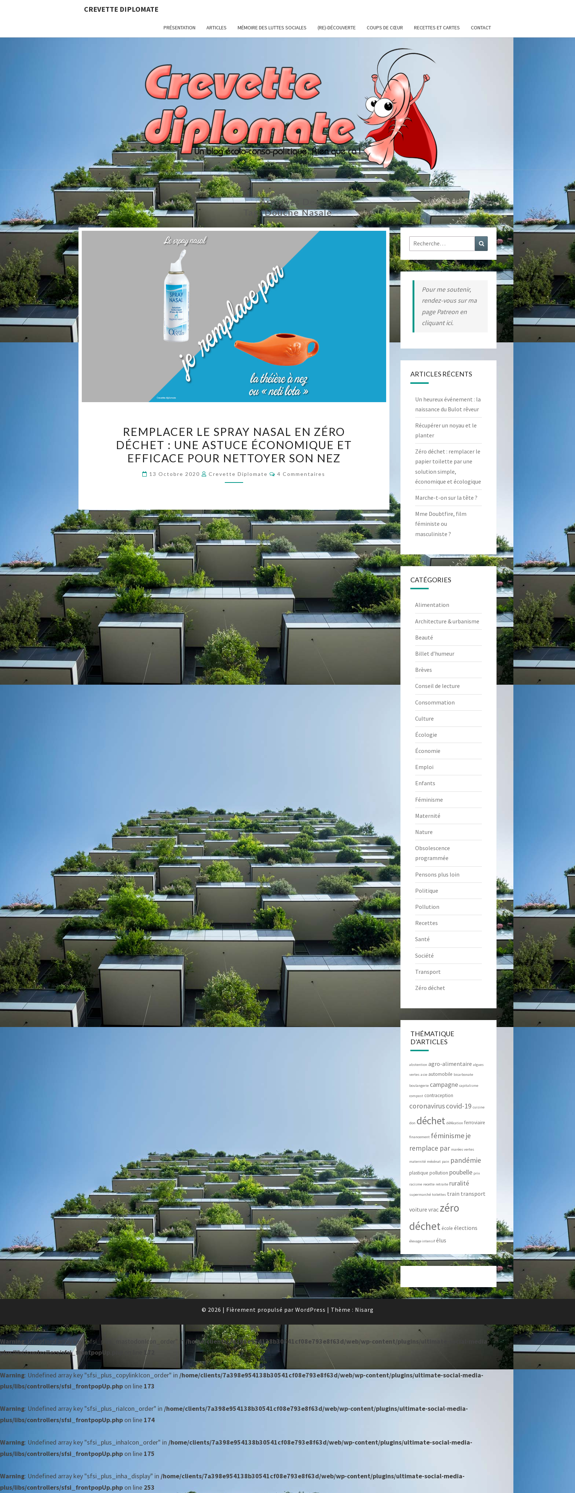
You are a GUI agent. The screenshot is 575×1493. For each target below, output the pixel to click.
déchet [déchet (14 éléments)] (431, 1120)
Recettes (426, 922)
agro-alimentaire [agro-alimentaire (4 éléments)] (450, 1063)
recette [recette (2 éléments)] (429, 1184)
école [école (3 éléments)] (447, 1228)
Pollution (427, 906)
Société (424, 955)
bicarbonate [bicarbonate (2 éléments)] (463, 1074)
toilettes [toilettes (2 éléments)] (439, 1194)
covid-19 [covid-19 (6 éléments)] (459, 1105)
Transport (428, 971)
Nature (424, 831)
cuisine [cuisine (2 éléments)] (478, 1107)
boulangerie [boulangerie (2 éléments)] (419, 1085)
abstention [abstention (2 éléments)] (418, 1064)
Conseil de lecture (437, 685)
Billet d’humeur (434, 653)
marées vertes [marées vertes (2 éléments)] (462, 1149)
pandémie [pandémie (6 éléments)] (465, 1160)
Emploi (424, 767)
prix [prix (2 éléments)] (476, 1173)
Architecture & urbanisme (447, 621)
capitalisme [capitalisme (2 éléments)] (468, 1085)
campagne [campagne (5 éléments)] (444, 1084)
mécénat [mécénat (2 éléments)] (434, 1161)
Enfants (425, 783)
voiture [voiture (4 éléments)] (418, 1209)
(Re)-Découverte (337, 27)
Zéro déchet (430, 987)
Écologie (426, 734)
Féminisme (429, 799)
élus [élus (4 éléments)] (441, 1240)
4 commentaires (301, 474)
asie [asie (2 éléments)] (424, 1074)
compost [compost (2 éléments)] (416, 1095)
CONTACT (481, 27)
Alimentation (432, 604)
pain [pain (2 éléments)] (445, 1161)
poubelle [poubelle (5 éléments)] (460, 1172)
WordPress (310, 1309)
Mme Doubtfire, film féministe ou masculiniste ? (440, 523)
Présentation (179, 27)
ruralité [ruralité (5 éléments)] (459, 1183)
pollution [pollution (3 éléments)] (438, 1173)
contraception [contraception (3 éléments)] (438, 1095)
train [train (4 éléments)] (453, 1193)
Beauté (424, 637)
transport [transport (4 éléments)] (473, 1193)
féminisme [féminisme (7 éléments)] (448, 1135)
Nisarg (364, 1309)
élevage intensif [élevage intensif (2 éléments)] (422, 1241)
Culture (424, 718)
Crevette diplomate (121, 9)
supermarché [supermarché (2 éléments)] (420, 1194)
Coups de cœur (385, 27)
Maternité (427, 815)
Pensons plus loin (437, 874)
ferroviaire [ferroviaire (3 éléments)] (474, 1122)
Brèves (423, 669)
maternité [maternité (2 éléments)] (417, 1161)
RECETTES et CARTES (437, 27)
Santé (422, 939)
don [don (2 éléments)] (412, 1123)
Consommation (435, 702)
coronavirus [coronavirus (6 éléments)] (427, 1105)
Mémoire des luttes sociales (272, 27)
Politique (426, 890)
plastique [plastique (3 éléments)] (418, 1173)
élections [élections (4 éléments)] (465, 1227)
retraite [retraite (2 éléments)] (442, 1184)
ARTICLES (216, 27)
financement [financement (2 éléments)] (419, 1137)
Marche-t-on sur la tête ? (446, 497)
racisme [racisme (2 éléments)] (415, 1184)
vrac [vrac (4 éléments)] (433, 1209)
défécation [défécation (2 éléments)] (454, 1123)
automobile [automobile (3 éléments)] (440, 1074)
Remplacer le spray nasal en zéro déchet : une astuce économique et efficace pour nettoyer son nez (234, 445)
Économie (427, 750)
